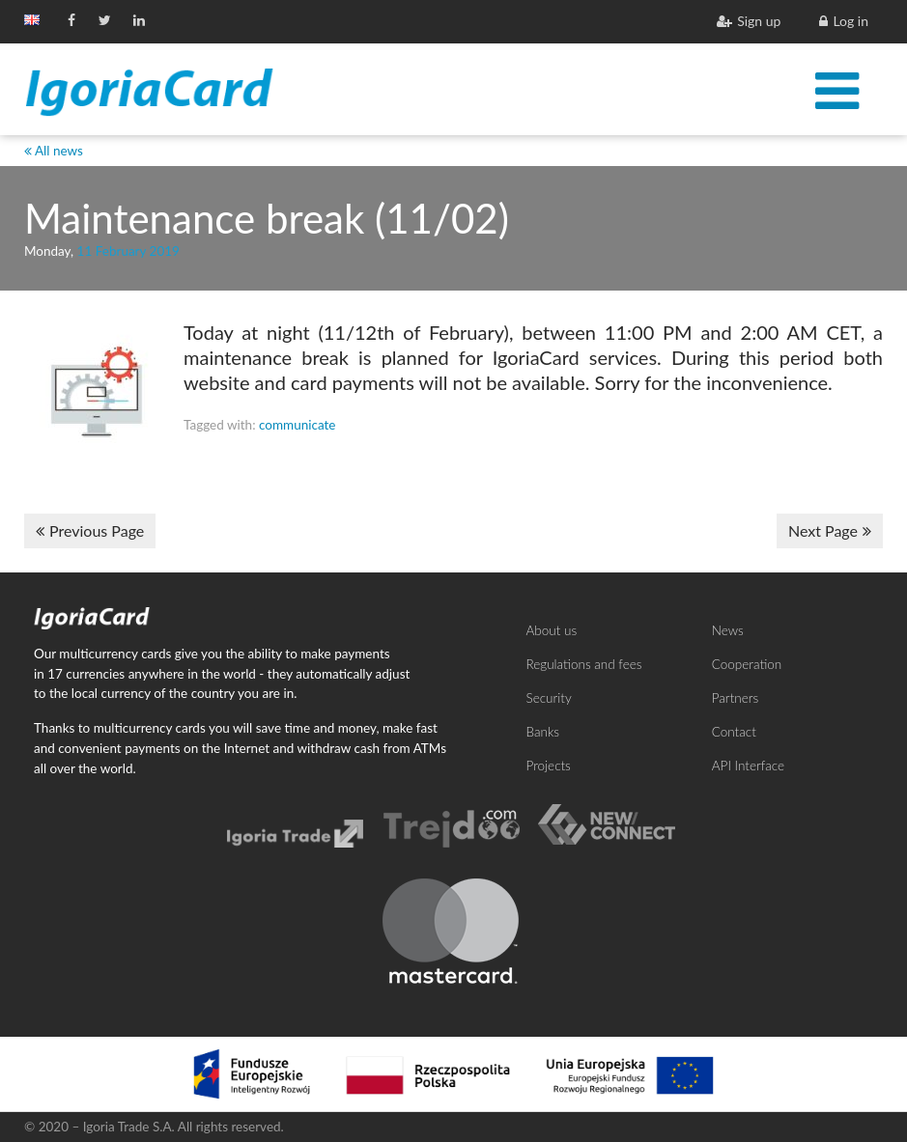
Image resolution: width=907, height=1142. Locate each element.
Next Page (829, 530)
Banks (543, 731)
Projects (548, 765)
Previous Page (90, 530)
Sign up (748, 21)
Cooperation (746, 664)
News (728, 630)
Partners (735, 698)
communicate (297, 424)
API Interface (748, 765)
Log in (843, 21)
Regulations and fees (584, 664)
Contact (734, 731)
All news (53, 150)
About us (552, 630)
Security (549, 698)
